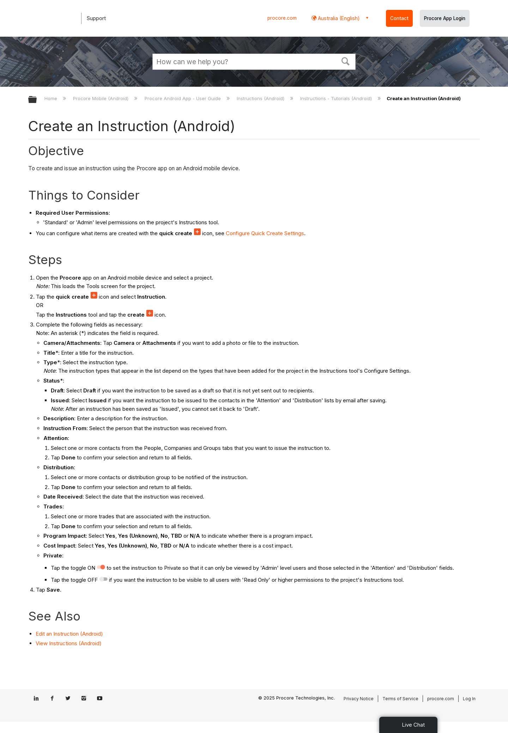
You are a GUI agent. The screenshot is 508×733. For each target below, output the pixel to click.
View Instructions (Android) (69, 643)
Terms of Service (400, 698)
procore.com (282, 18)
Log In (469, 698)
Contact (399, 18)
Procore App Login (444, 18)
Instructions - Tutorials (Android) (336, 98)
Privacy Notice (359, 698)
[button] (346, 61)
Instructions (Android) (261, 98)
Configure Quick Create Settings (265, 233)
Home (51, 98)
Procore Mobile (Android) (101, 98)
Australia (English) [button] (338, 18)
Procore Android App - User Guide (183, 98)
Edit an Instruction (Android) (69, 633)
